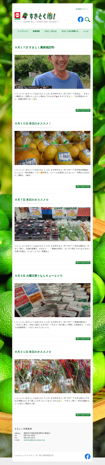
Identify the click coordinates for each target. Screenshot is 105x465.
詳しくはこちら (83, 110)
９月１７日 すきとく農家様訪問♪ (35, 47)
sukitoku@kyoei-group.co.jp (34, 440)
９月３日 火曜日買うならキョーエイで (38, 275)
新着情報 (36, 31)
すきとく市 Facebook (80, 19)
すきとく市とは (50, 31)
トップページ (23, 31)
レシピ (86, 31)
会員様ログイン (82, 9)
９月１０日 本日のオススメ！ (33, 123)
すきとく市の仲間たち (70, 31)
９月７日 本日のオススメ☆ (32, 199)
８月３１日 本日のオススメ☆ (33, 351)
